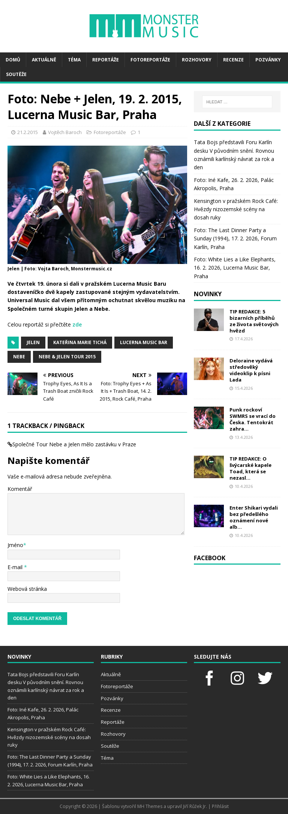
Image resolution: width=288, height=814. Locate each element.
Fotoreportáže (150, 60)
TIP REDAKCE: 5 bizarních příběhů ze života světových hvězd (254, 321)
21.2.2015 (27, 132)
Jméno (15, 545)
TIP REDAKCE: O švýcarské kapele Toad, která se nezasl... (251, 468)
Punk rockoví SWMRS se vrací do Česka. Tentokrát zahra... (253, 419)
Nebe (19, 356)
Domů (13, 60)
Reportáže (105, 60)
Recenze (233, 60)
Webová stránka (27, 588)
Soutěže (16, 74)
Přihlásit (220, 806)
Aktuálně (44, 60)
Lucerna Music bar (143, 342)
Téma (74, 60)
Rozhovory (197, 60)
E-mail (16, 567)
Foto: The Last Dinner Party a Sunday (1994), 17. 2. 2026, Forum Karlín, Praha (235, 238)
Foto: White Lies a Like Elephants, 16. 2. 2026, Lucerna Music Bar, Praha (235, 268)
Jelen (33, 342)
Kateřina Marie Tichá (79, 342)
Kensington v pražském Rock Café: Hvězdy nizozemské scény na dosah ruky (236, 209)
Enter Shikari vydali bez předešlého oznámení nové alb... (254, 517)
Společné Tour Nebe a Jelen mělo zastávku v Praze (74, 444)
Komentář (20, 488)
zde (77, 324)
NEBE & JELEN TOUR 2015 (67, 356)
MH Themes (149, 806)
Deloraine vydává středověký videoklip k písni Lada (251, 370)
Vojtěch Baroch (65, 132)
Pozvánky (268, 60)
